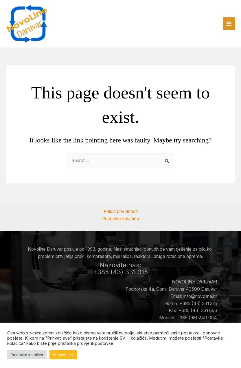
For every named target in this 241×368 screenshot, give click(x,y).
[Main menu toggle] (229, 24)
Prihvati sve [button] (63, 354)
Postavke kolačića (120, 218)
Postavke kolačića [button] (27, 354)
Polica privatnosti (121, 211)
